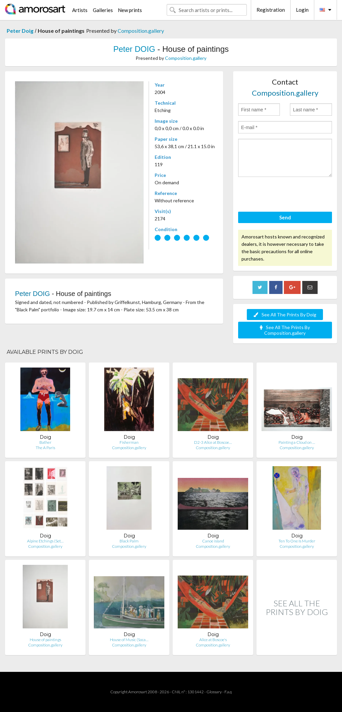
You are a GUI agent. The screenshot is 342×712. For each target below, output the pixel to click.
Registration (270, 10)
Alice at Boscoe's (213, 639)
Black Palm (129, 540)
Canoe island (213, 540)
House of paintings (45, 639)
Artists (80, 10)
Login (302, 10)
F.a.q (228, 691)
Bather (45, 442)
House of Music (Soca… (129, 639)
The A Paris (45, 447)
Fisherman (129, 442)
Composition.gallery (141, 30)
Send (285, 217)
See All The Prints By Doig (284, 314)
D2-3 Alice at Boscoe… (213, 442)
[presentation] (289, 195)
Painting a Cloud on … (297, 442)
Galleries (103, 10)
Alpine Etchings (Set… (45, 540)
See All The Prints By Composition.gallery (285, 330)
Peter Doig (20, 30)
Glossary (214, 691)
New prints (130, 10)
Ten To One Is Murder (297, 540)
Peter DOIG (134, 49)
